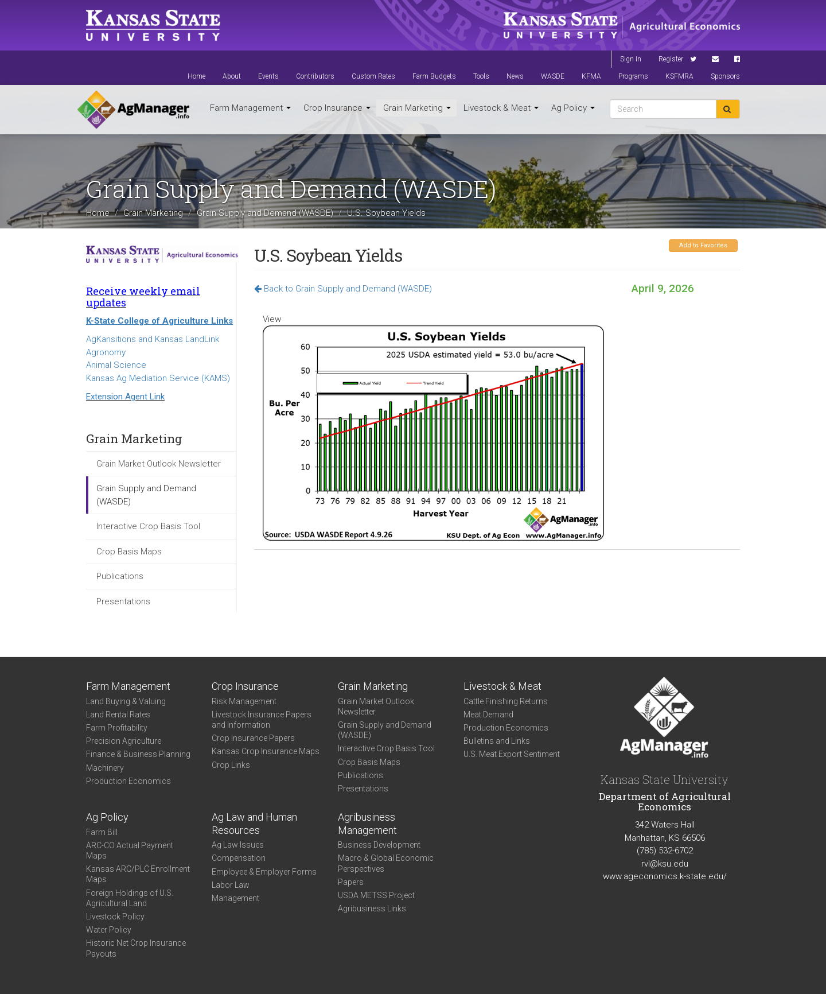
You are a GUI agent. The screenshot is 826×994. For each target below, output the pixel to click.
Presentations (123, 601)
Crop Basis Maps (129, 551)
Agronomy (106, 352)
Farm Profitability (116, 727)
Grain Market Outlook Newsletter (158, 464)
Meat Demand (488, 714)
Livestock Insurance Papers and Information (261, 719)
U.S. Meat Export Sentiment (511, 754)
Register (671, 59)
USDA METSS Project (376, 895)
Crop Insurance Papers (253, 738)
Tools (481, 76)
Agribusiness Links (372, 908)
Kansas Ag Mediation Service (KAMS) (158, 378)
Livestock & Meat (501, 108)
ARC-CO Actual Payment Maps (129, 850)
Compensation (239, 858)
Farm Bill (102, 832)
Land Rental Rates (118, 714)
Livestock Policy (115, 916)
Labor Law (231, 885)
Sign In (630, 59)
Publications (119, 576)
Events (268, 76)
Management (235, 898)
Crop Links (231, 765)
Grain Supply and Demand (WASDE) (265, 213)
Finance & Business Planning (138, 754)
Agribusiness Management (367, 823)
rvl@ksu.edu (664, 864)
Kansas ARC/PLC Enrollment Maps (138, 874)
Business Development (379, 844)
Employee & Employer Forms (264, 871)
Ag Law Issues (238, 844)
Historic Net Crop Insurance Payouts (136, 948)
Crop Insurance (337, 108)
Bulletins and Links (496, 741)
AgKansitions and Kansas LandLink (152, 339)
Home (196, 76)
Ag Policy (573, 108)
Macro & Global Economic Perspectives (386, 863)
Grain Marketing (417, 108)
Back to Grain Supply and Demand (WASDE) (343, 289)
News (515, 76)
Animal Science (116, 365)
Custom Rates (373, 76)
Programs (633, 76)
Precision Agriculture (123, 741)
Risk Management (244, 701)
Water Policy (108, 929)
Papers (351, 882)
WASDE (552, 76)
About (232, 76)
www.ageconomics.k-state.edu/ (665, 876)
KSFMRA (679, 76)
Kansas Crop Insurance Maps (266, 751)
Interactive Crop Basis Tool (148, 526)
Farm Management (250, 108)
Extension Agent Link (125, 396)
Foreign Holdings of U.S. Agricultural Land (129, 898)
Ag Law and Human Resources (254, 823)
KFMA (591, 76)
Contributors (315, 76)
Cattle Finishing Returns (505, 701)
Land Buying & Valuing (126, 701)
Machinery (105, 767)
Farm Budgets (434, 76)
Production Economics (128, 781)
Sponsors (725, 76)
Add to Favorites (703, 245)
